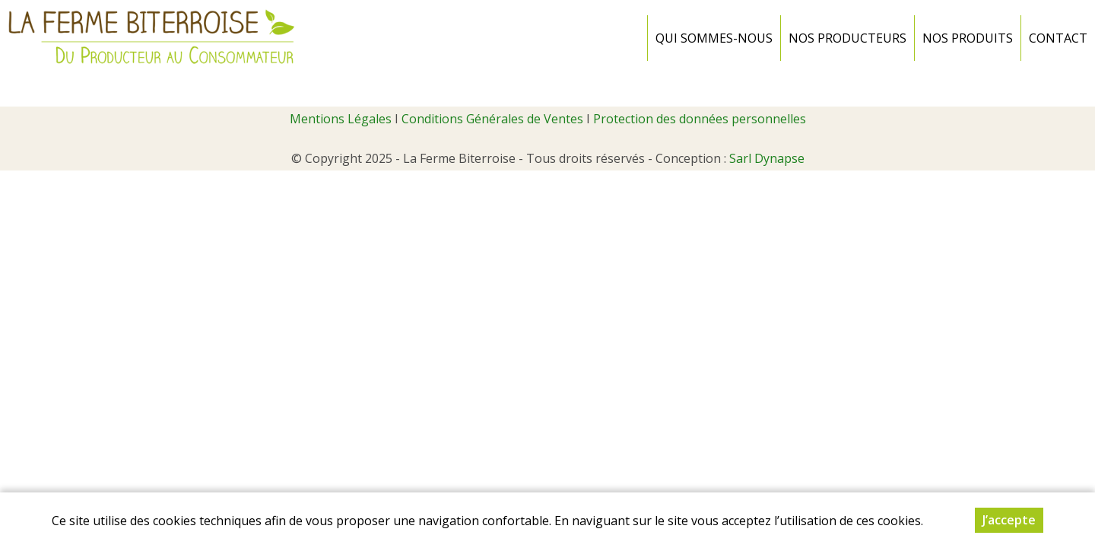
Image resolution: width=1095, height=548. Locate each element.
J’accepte (1009, 519)
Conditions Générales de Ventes (492, 118)
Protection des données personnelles (699, 118)
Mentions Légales (341, 118)
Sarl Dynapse (767, 158)
